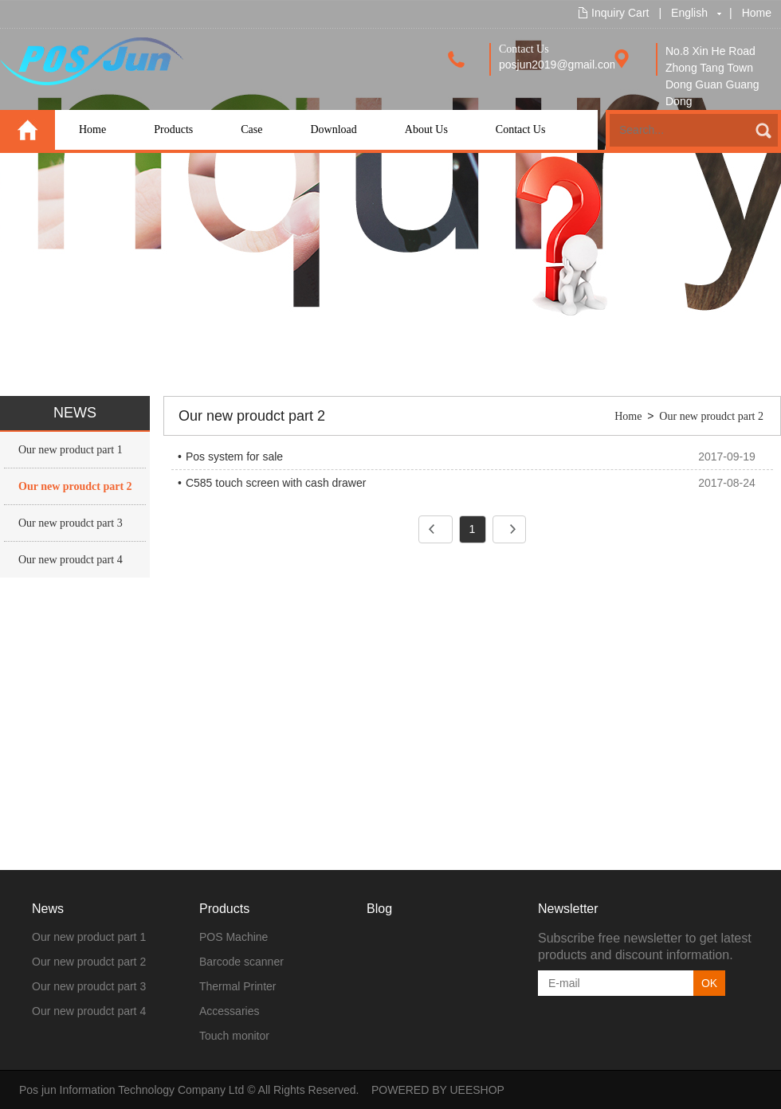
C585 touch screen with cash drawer (276, 482)
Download (333, 129)
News (48, 908)
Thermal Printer (237, 986)
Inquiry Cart (620, 12)
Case (251, 129)
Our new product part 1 (70, 450)
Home (756, 12)
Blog (379, 908)
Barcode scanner (241, 961)
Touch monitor (234, 1035)
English (689, 12)
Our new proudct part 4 (70, 560)
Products (173, 129)
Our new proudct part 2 (75, 486)
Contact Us (521, 129)
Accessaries (229, 1011)
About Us (426, 129)
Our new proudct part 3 (70, 523)
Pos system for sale (234, 456)
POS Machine (233, 937)
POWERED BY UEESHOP (437, 1090)
